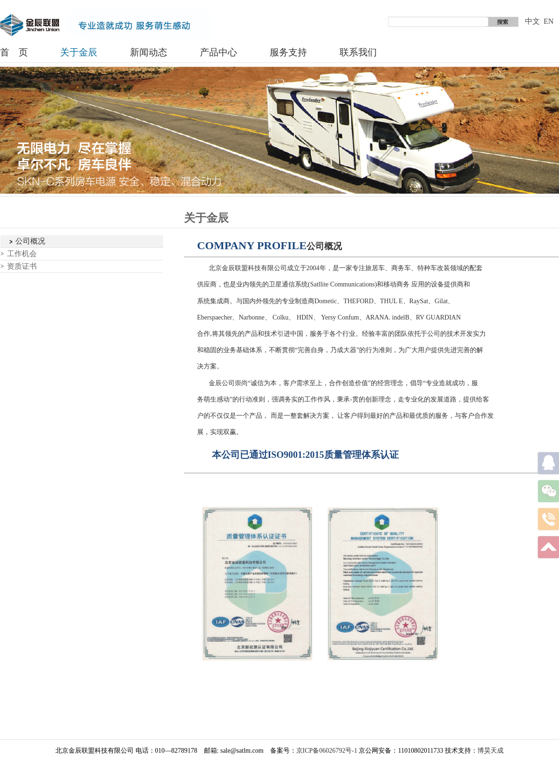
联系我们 (358, 52)
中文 (532, 21)
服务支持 (288, 52)
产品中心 (218, 52)
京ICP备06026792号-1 (326, 750)
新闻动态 (148, 52)
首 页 (14, 52)
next (543, 133)
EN (548, 21)
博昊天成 (490, 750)
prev (15, 133)
